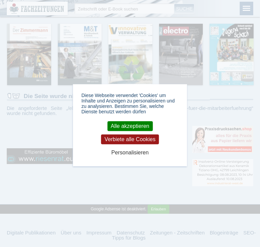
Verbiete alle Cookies (130, 139)
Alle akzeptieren (130, 126)
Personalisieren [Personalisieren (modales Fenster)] (130, 153)
